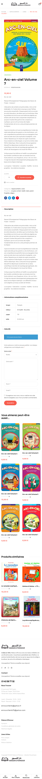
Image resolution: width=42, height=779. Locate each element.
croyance (14, 191)
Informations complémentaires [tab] (16, 297)
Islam (27, 191)
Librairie (36, 777)
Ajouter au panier (25, 177)
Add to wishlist (10, 182)
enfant (19, 191)
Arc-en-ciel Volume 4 (9, 454)
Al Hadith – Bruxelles (23, 310)
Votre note (8, 351)
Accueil (3, 11)
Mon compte (16, 777)
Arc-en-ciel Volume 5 (30, 494)
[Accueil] (5, 776)
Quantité (6, 173)
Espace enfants (14, 11)
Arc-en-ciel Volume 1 (30, 535)
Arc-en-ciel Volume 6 (30, 453)
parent (32, 191)
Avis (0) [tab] (7, 329)
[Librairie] (37, 776)
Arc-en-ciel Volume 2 (9, 535)
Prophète (7, 193)
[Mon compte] (16, 776)
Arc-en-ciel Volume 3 (9, 494)
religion (12, 193)
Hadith (24, 191)
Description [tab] (8, 209)
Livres (24, 11)
